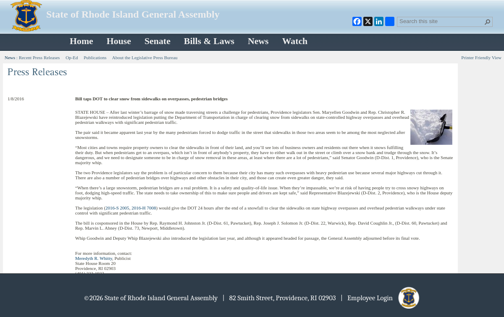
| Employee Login (381, 298)
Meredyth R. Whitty (93, 258)
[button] (487, 21)
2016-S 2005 (117, 207)
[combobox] (441, 21)
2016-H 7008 (143, 207)
